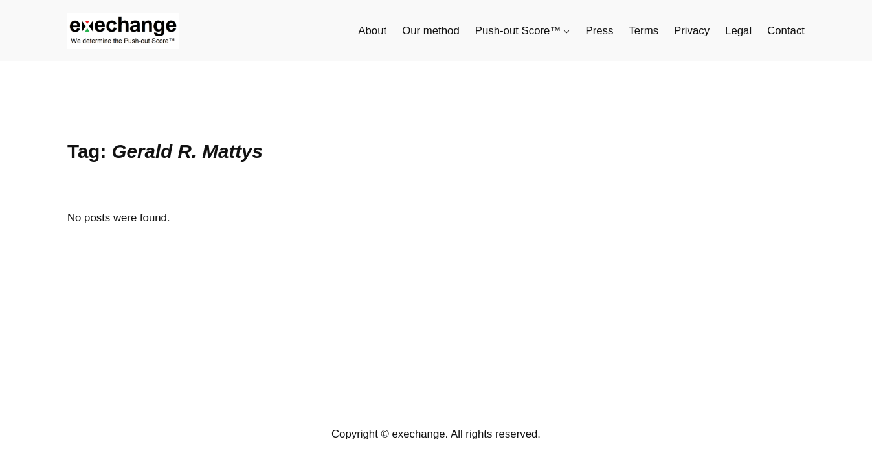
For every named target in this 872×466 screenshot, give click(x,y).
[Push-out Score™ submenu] (566, 31)
